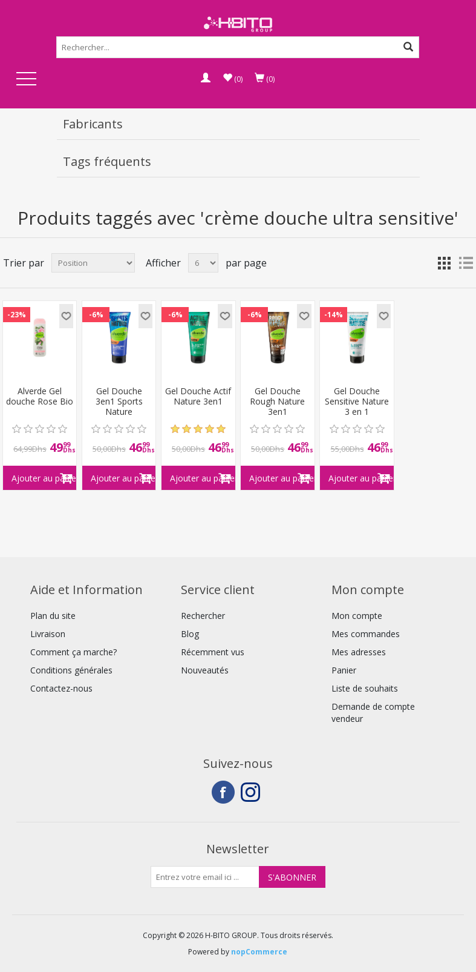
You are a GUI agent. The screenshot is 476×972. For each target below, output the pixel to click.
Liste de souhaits (364, 688)
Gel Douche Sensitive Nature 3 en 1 (357, 401)
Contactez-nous (61, 688)
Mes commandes (365, 634)
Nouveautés (205, 670)
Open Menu (26, 79)
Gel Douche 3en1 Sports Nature (119, 401)
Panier (343, 670)
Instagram (252, 792)
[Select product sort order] (93, 263)
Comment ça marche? (73, 652)
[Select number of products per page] (203, 263)
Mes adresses (358, 652)
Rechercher (203, 615)
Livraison (47, 634)
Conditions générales (71, 670)
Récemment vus (212, 652)
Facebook (223, 792)
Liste (465, 263)
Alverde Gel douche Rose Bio (39, 396)
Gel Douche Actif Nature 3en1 (198, 396)
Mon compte (356, 615)
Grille (444, 263)
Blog (190, 634)
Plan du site (53, 615)
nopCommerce (259, 952)
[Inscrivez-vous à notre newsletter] (205, 877)
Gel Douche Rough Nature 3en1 (277, 401)
